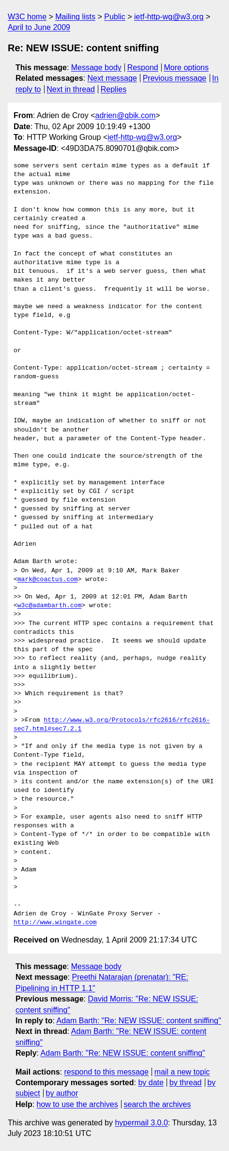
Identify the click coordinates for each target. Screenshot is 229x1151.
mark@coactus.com (47, 579)
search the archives (157, 1104)
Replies (113, 89)
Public (114, 17)
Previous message (175, 78)
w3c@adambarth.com (49, 605)
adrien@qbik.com (125, 115)
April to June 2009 (39, 27)
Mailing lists (75, 17)
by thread (185, 1082)
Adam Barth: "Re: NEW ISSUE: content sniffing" (138, 1020)
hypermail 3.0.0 (141, 1123)
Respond (142, 67)
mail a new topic (182, 1072)
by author (62, 1093)
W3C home (27, 17)
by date (150, 1082)
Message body (96, 67)
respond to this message (106, 1072)
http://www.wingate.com (55, 922)
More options (186, 67)
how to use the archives (77, 1104)
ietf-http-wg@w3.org (168, 17)
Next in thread (70, 89)
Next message (112, 78)
